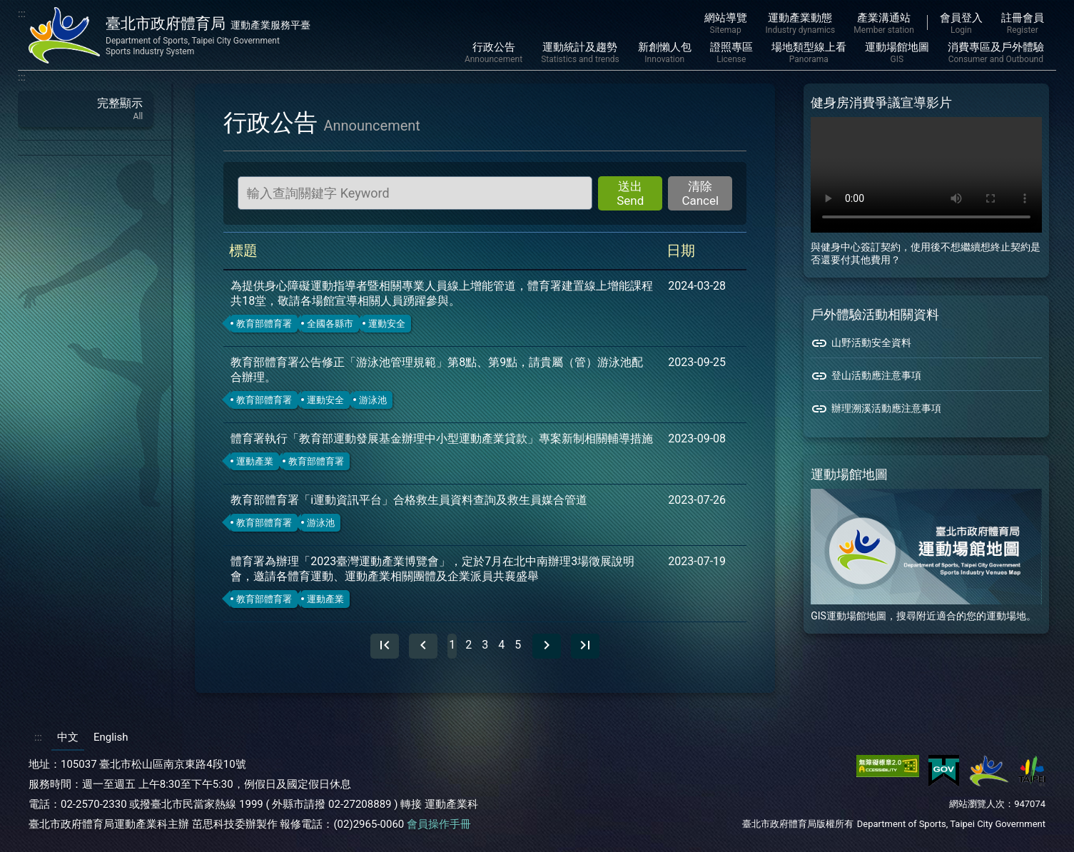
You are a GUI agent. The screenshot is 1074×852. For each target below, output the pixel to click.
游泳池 (373, 400)
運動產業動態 (801, 23)
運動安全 (386, 323)
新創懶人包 (664, 53)
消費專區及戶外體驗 (996, 53)
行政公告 (493, 53)
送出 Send (630, 193)
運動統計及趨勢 (580, 53)
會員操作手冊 (439, 824)
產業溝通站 (883, 23)
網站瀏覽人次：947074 (997, 803)
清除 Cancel (700, 193)
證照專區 (731, 53)
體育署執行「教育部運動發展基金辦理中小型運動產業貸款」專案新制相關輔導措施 (441, 438)
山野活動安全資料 (861, 343)
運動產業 (254, 461)
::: (22, 13)
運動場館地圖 (897, 53)
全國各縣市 (330, 323)
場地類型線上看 (808, 53)
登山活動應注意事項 (866, 376)
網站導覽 (725, 23)
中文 (67, 737)
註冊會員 (1022, 23)
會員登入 (961, 23)
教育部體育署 (264, 323)
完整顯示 (86, 108)
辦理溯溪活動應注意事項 (876, 408)
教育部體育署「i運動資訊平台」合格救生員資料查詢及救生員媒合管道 (408, 500)
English (110, 737)
